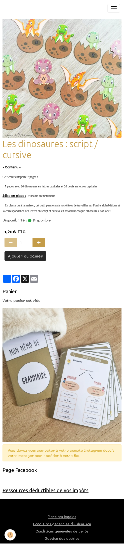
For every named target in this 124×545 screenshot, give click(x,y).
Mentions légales (62, 516)
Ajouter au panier (25, 255)
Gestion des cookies (62, 538)
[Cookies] (10, 534)
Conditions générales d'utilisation (62, 523)
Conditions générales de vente (62, 531)
